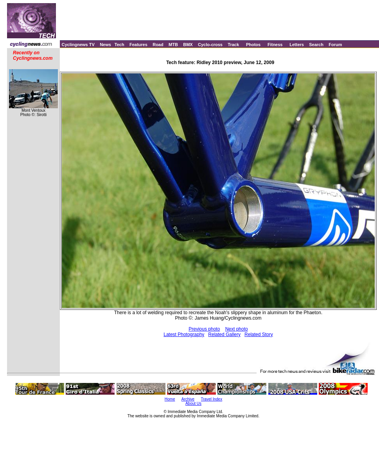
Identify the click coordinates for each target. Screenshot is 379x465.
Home (170, 399)
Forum (335, 44)
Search (316, 44)
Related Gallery (224, 334)
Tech (119, 44)
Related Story (258, 334)
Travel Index (212, 399)
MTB (173, 44)
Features (138, 44)
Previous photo (204, 329)
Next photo (236, 329)
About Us (193, 403)
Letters (296, 44)
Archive (187, 399)
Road (158, 44)
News (105, 44)
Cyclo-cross (210, 44)
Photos (253, 44)
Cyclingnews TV (77, 44)
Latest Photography (183, 334)
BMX (187, 44)
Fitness (275, 44)
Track (233, 44)
